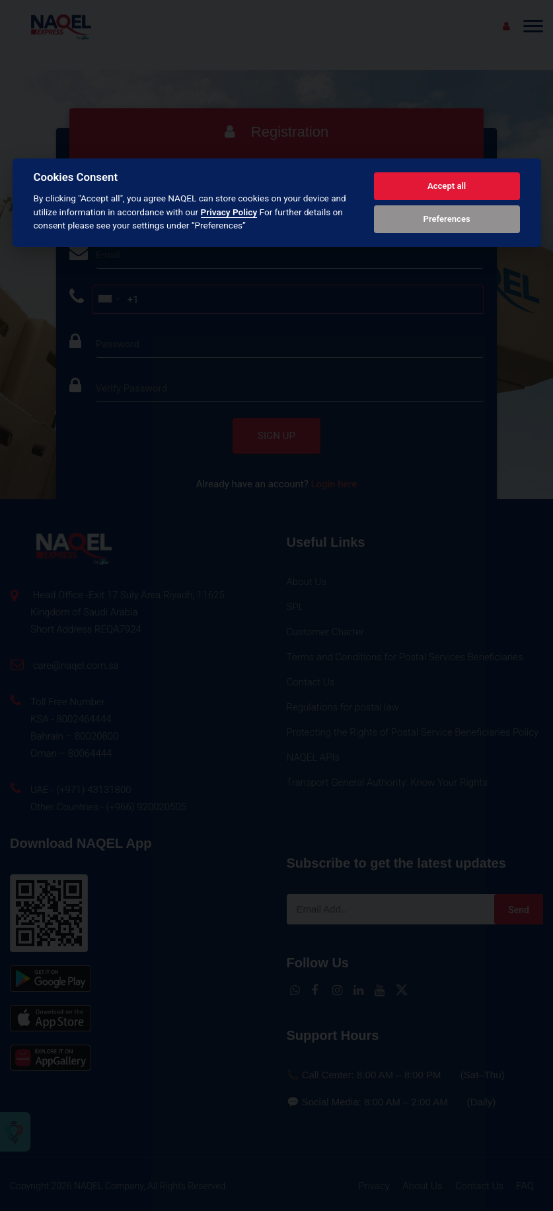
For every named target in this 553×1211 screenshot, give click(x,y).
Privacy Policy (229, 212)
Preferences (446, 219)
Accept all (446, 186)
